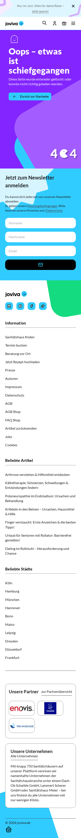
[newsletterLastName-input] (40, 237)
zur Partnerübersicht (56, 691)
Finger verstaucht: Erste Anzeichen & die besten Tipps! (40, 524)
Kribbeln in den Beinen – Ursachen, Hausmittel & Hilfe (39, 511)
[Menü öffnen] (73, 23)
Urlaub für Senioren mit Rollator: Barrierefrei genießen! (38, 537)
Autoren (11, 378)
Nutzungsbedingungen (42, 206)
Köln (8, 583)
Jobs (8, 437)
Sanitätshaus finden (20, 337)
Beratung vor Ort (18, 354)
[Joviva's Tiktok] (43, 306)
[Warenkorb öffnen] (64, 23)
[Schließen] (73, 6)
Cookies (11, 445)
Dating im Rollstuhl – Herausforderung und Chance (37, 550)
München (12, 599)
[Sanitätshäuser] (8, 829)
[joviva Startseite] (14, 23)
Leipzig (10, 633)
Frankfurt (12, 657)
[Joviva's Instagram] (20, 306)
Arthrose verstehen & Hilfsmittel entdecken (37, 474)
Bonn (9, 616)
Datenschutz (54, 210)
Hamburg (12, 591)
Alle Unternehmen (24, 756)
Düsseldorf (13, 649)
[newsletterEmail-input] (40, 251)
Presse (10, 370)
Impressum (13, 387)
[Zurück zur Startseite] (30, 96)
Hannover (12, 608)
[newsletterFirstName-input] (40, 223)
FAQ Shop (12, 420)
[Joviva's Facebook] (31, 306)
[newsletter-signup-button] (40, 265)
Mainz (9, 624)
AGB (8, 403)
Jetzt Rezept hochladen (22, 362)
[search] (44, 23)
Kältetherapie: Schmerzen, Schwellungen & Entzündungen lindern (36, 485)
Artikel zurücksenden (21, 428)
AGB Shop (13, 411)
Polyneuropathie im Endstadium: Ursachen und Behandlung (40, 498)
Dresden (11, 641)
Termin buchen (16, 345)
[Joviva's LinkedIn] (9, 306)
